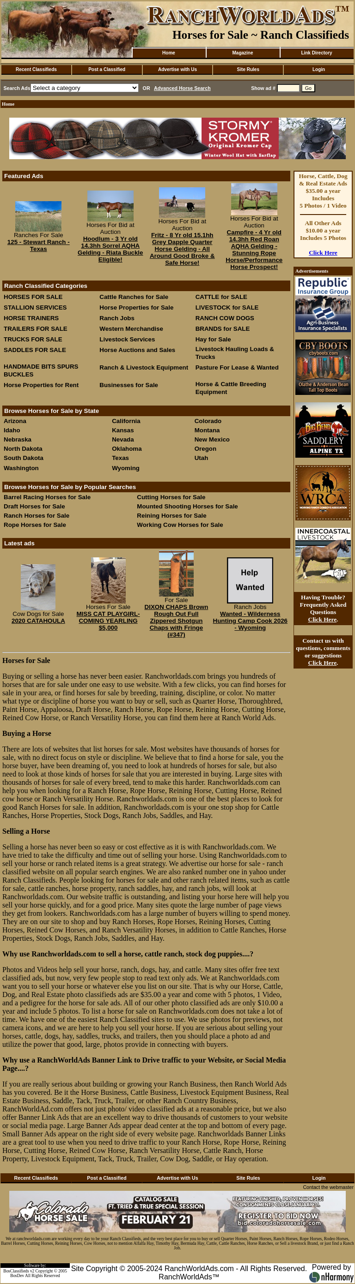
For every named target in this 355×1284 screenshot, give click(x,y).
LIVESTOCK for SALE (227, 307)
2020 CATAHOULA (38, 620)
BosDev (17, 1275)
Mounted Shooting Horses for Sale (187, 506)
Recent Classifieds (36, 69)
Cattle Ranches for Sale (133, 296)
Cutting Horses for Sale (171, 497)
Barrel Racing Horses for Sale (47, 497)
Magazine (242, 52)
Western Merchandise (131, 328)
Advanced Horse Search (182, 88)
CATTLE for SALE (221, 296)
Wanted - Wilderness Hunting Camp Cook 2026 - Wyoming (250, 620)
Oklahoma (126, 448)
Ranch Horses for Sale (36, 515)
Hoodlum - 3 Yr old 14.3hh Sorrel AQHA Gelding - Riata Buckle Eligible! (110, 249)
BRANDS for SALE (223, 328)
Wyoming (126, 468)
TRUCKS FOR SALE (33, 339)
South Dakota (23, 457)
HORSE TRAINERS (31, 318)
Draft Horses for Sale (34, 506)
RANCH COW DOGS (225, 318)
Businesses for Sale (128, 385)
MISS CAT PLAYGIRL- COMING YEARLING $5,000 (108, 620)
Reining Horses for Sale (171, 515)
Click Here (323, 252)
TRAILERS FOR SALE (35, 328)
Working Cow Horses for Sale (180, 524)
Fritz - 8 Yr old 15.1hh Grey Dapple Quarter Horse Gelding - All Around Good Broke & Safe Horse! (182, 249)
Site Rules (248, 69)
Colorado (208, 421)
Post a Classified (106, 69)
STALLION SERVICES (35, 307)
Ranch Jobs (117, 318)
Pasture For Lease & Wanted (237, 367)
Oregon (205, 448)
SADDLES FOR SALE (35, 349)
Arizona (15, 421)
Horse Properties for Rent (41, 385)
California (126, 421)
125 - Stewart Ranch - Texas (38, 245)
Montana (207, 430)
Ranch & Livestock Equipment (143, 367)
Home (168, 52)
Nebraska (17, 439)
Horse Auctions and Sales (137, 349)
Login (318, 69)
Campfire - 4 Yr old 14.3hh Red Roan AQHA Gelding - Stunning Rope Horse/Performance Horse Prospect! (254, 249)
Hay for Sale (214, 339)
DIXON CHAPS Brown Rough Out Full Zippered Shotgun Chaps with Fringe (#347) (176, 620)
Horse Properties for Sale (136, 307)
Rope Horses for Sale (35, 524)
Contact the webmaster (328, 1187)
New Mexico (212, 439)
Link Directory (316, 52)
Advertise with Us (177, 69)
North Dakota (23, 448)
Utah (201, 457)
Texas (120, 457)
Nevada (123, 439)
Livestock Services (127, 339)
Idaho (12, 430)
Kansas (123, 430)
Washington (21, 468)
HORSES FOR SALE (33, 296)
